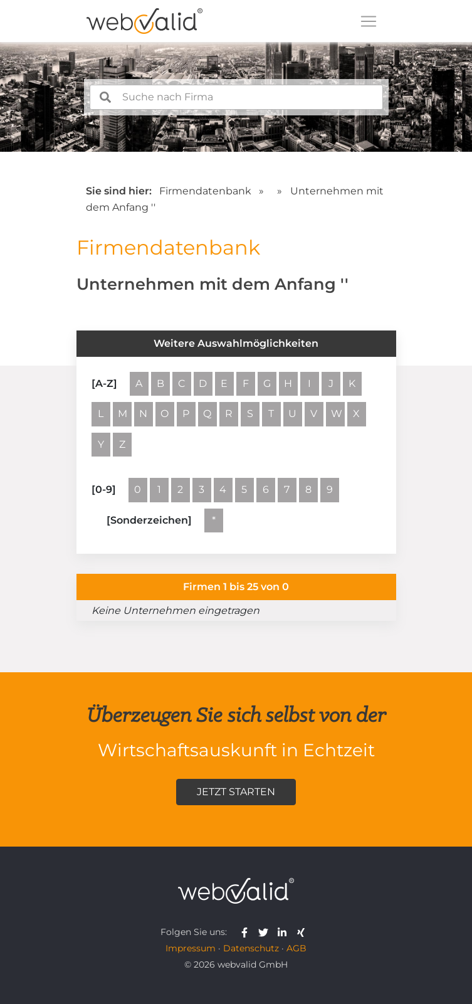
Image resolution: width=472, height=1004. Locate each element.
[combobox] (236, 97)
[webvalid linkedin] (285, 932)
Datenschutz (251, 948)
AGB (296, 948)
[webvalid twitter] (266, 932)
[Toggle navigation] (368, 21)
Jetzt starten (236, 792)
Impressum (190, 948)
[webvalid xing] (302, 932)
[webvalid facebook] (247, 932)
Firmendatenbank (205, 191)
